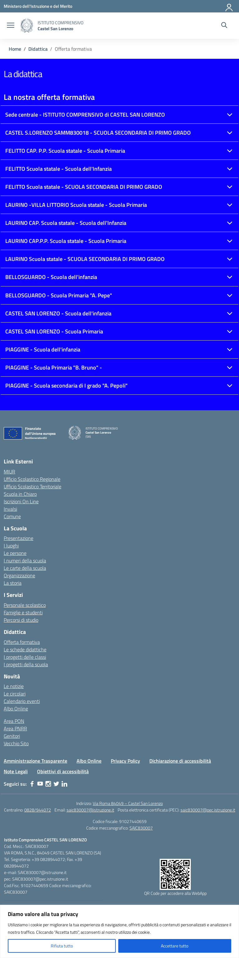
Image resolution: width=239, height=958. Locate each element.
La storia (12, 583)
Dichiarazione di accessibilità (180, 761)
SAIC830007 (141, 828)
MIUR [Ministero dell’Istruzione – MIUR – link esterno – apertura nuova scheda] (9, 471)
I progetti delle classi (25, 657)
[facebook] (32, 784)
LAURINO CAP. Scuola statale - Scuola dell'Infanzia (65, 223)
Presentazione (18, 538)
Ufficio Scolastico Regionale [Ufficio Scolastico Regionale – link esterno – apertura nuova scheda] (32, 479)
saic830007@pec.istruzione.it (207, 810)
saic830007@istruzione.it (90, 810)
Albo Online (16, 708)
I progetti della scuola (26, 664)
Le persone (15, 553)
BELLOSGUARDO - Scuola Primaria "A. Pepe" (58, 295)
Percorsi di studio (21, 620)
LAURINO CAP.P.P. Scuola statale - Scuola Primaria (65, 241)
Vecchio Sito (16, 743)
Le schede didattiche (25, 649)
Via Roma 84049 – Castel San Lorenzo (128, 803)
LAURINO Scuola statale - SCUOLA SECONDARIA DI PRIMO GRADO (85, 259)
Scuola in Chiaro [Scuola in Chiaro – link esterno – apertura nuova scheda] (20, 494)
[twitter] (56, 784)
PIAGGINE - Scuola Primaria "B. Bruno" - (53, 367)
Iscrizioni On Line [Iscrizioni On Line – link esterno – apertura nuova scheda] (21, 501)
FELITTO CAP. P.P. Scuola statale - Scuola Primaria (65, 150)
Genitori (12, 736)
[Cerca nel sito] (224, 26)
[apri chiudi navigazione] (10, 26)
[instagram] (48, 784)
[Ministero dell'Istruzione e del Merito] (38, 6)
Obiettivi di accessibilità (63, 771)
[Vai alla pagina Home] (15, 49)
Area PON (14, 721)
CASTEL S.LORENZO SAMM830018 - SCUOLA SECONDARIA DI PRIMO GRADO (98, 132)
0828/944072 (37, 810)
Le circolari (15, 693)
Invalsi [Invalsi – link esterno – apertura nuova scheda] (10, 509)
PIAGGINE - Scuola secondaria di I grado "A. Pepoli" (66, 385)
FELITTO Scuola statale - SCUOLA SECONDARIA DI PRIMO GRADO (83, 187)
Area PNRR (15, 728)
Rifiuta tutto (62, 945)
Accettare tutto (174, 945)
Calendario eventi (22, 701)
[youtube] (40, 784)
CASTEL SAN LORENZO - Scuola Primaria (54, 331)
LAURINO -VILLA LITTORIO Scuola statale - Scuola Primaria (76, 205)
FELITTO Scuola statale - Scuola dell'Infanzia (58, 169)
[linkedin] (64, 784)
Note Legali (16, 771)
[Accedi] (229, 6)
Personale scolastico (25, 605)
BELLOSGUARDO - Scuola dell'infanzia (51, 277)
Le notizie (14, 686)
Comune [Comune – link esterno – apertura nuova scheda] (12, 516)
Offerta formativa (22, 642)
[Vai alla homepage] (27, 26)
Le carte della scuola (25, 568)
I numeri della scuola (25, 560)
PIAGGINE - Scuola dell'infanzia (42, 349)
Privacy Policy (125, 761)
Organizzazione (19, 575)
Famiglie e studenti (23, 612)
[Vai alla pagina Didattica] (38, 49)
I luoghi (11, 545)
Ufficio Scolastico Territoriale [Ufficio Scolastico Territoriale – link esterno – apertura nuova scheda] (32, 486)
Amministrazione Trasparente (35, 761)
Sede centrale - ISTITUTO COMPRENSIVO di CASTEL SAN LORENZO (85, 114)
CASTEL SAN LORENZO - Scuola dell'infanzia (58, 313)
